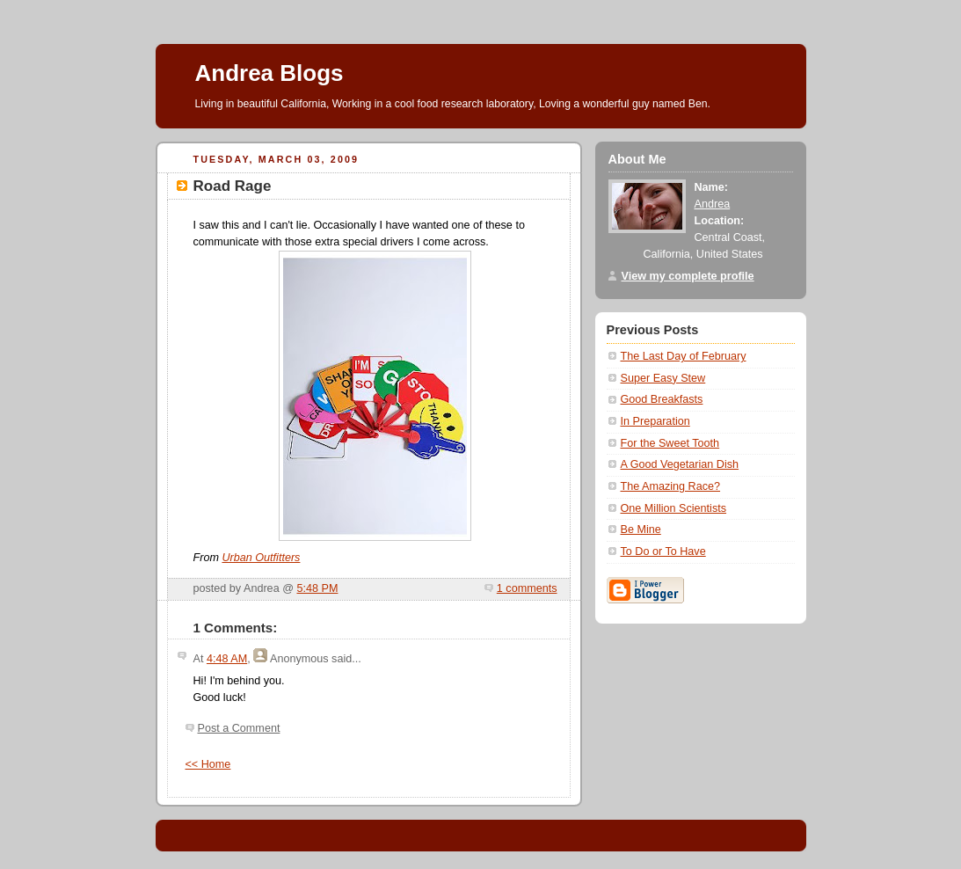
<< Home (208, 764)
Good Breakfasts (662, 399)
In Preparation (655, 421)
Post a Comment (239, 728)
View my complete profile (688, 276)
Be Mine (641, 529)
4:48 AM (227, 659)
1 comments (527, 588)
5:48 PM (317, 588)
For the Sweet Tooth (670, 443)
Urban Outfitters (261, 557)
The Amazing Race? (671, 486)
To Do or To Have (663, 551)
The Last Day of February (683, 356)
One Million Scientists (674, 508)
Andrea (713, 204)
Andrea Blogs (269, 73)
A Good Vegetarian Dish (680, 464)
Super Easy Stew (663, 378)
